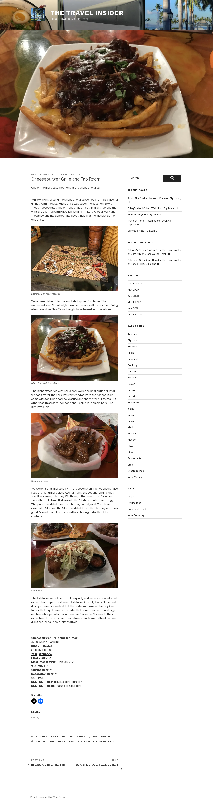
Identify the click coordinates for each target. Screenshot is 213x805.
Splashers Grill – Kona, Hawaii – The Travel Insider (154, 260)
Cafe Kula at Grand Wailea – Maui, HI (150, 253)
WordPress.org (136, 515)
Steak (131, 464)
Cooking (132, 365)
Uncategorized (102, 737)
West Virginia (135, 477)
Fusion (131, 383)
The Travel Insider (87, 13)
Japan (131, 415)
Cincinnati (133, 359)
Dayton (132, 371)
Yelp (34, 654)
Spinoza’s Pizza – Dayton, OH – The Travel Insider (154, 250)
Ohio (130, 446)
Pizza (130, 452)
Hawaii (56, 737)
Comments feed (137, 509)
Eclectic (132, 377)
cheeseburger (46, 741)
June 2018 (133, 308)
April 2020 (133, 296)
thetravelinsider (67, 174)
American (43, 737)
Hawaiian (132, 396)
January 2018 (135, 314)
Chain (131, 352)
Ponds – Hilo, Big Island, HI (145, 263)
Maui (65, 737)
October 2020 (135, 283)
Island (131, 408)
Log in (131, 496)
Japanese (133, 421)
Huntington (134, 402)
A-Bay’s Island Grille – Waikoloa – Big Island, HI (153, 208)
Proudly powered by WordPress (47, 797)
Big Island (133, 340)
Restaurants (79, 737)
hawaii (63, 741)
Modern (132, 439)
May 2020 (133, 289)
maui (72, 741)
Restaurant (86, 741)
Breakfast (133, 346)
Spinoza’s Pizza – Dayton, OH (143, 230)
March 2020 (134, 302)
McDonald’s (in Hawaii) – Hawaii (144, 214)
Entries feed (134, 502)
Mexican (132, 433)
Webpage (45, 654)
